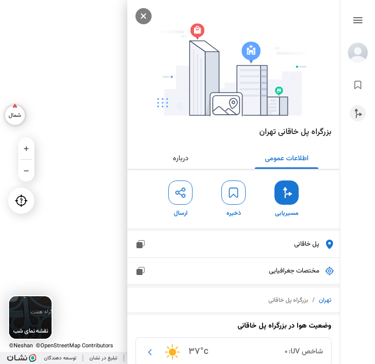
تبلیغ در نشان (103, 358)
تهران (325, 300)
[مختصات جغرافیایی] (140, 271)
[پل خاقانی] (140, 244)
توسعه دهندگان (60, 358)
